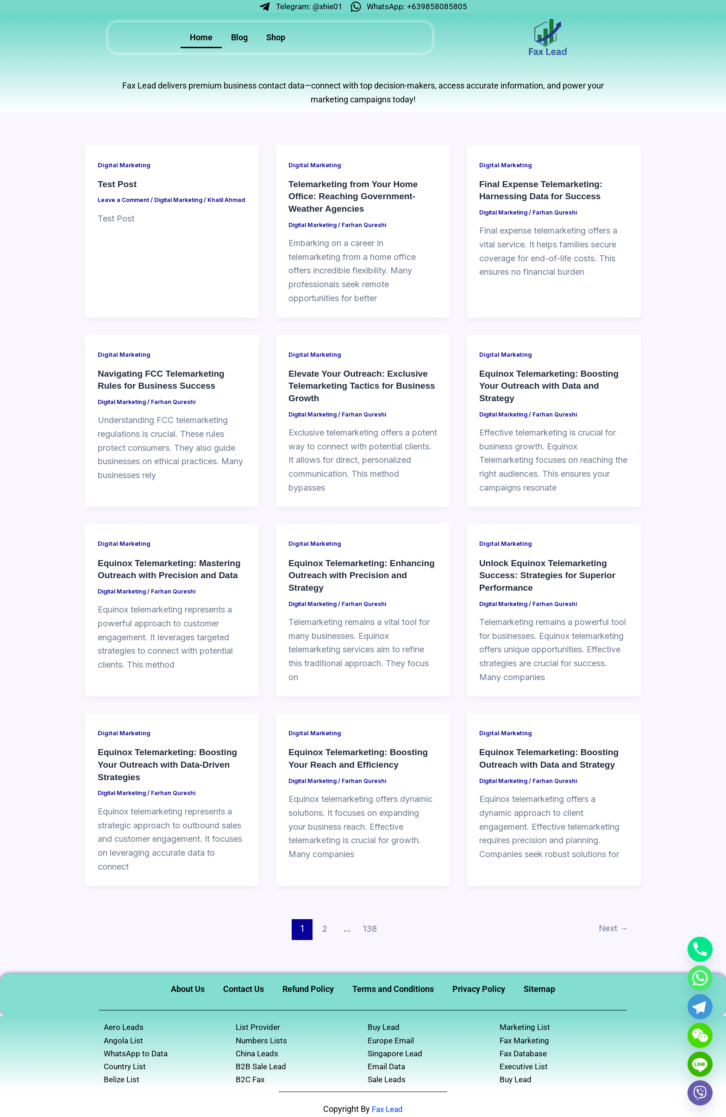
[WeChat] (700, 1035)
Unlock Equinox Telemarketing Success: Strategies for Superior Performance (551, 573)
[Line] (700, 1064)
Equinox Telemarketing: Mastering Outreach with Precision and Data (152, 573)
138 (368, 925)
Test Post (118, 184)
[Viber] (700, 1092)
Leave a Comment (124, 200)
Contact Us (243, 986)
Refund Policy (308, 986)
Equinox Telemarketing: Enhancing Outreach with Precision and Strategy (344, 573)
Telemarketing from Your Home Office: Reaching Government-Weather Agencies (356, 196)
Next (611, 925)
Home (201, 38)
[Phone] (700, 949)
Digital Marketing (126, 165)
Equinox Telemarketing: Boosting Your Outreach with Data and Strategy (552, 385)
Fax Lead (387, 1109)
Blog (239, 38)
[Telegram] (700, 1006)
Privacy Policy (478, 986)
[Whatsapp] (700, 978)
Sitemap (539, 986)
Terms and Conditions (393, 986)
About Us (188, 986)
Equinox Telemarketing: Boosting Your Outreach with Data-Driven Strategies (171, 762)
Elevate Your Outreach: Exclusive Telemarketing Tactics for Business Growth (361, 385)
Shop (275, 38)
